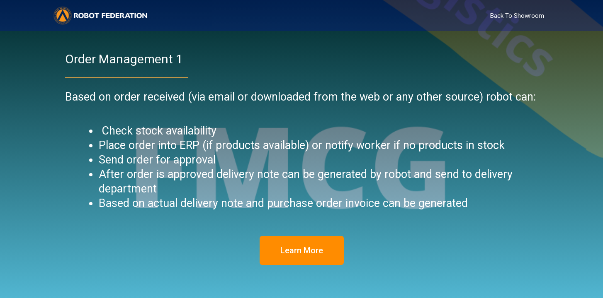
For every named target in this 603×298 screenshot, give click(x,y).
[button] (302, 250)
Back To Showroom (517, 15)
